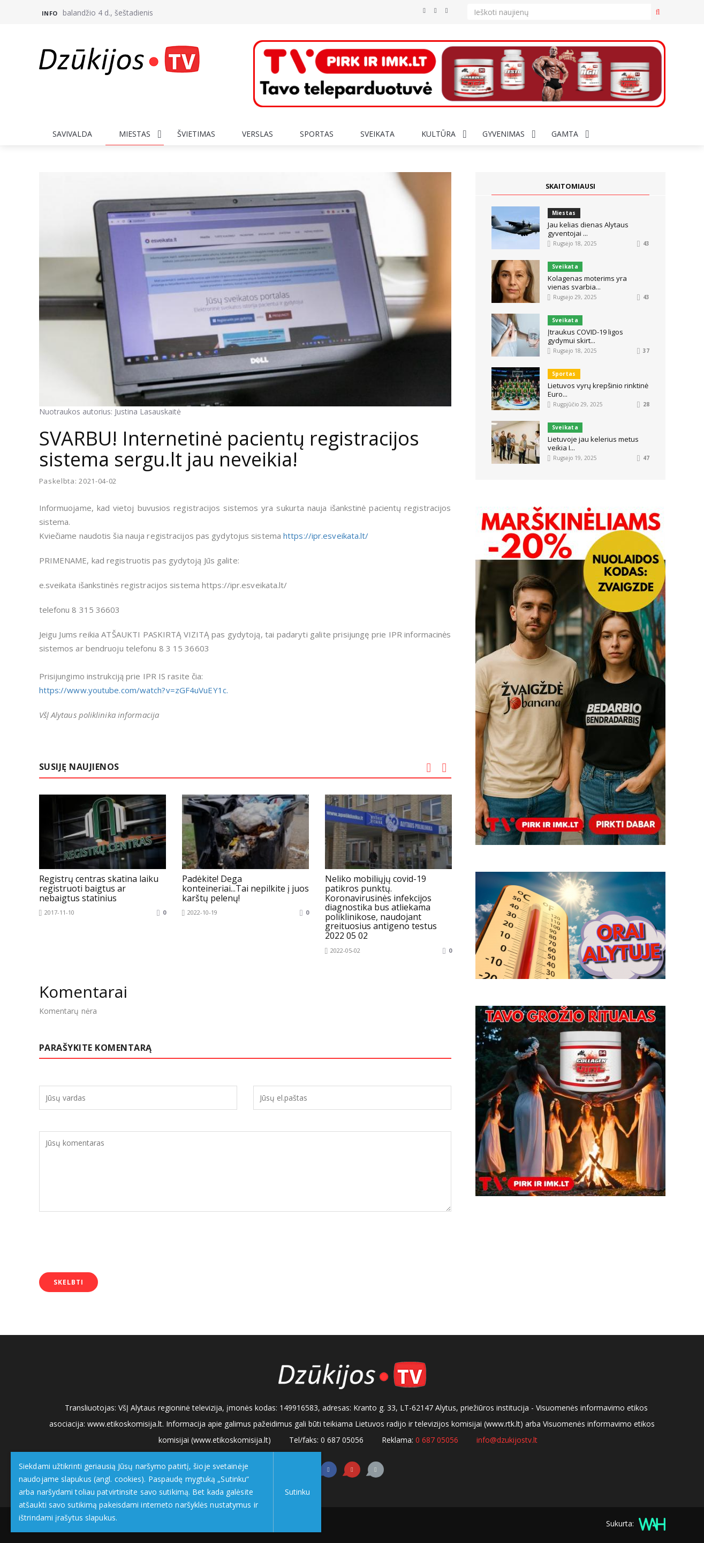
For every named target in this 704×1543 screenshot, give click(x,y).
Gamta (564, 134)
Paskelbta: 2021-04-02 (78, 481)
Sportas (317, 134)
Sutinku (295, 1492)
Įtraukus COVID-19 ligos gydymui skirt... (585, 336)
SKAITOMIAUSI (570, 186)
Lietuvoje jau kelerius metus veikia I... (593, 443)
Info (50, 13)
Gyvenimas (503, 134)
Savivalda (72, 134)
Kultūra (438, 134)
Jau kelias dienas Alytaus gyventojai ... (588, 229)
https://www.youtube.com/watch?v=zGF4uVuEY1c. (135, 690)
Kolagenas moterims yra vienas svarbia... (587, 282)
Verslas (257, 134)
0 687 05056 (436, 1439)
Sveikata (377, 134)
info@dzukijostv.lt (507, 1439)
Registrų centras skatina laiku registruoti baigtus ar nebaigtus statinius (98, 888)
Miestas (134, 134)
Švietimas (196, 134)
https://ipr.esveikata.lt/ (326, 535)
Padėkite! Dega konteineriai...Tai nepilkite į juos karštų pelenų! (245, 888)
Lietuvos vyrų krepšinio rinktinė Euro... (598, 390)
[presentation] (120, 1243)
